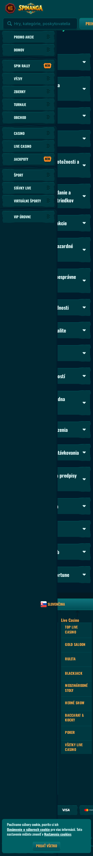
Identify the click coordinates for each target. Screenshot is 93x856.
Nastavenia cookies (57, 834)
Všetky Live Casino (74, 747)
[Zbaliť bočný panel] (10, 8)
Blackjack (73, 673)
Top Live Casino (71, 629)
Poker (70, 732)
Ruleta (70, 658)
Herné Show (74, 702)
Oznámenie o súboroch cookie (28, 829)
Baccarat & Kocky (74, 717)
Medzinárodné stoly (76, 688)
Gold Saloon (75, 644)
